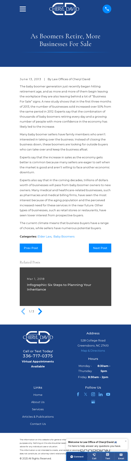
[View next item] (40, 311)
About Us (38, 402)
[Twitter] (86, 394)
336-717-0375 (38, 355)
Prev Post (31, 248)
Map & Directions (93, 350)
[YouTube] (108, 394)
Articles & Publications (38, 416)
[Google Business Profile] (93, 402)
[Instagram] (93, 394)
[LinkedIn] (101, 394)
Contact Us (38, 424)
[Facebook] (78, 394)
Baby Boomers (64, 236)
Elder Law (44, 236)
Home (37, 394)
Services (38, 409)
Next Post (100, 248)
